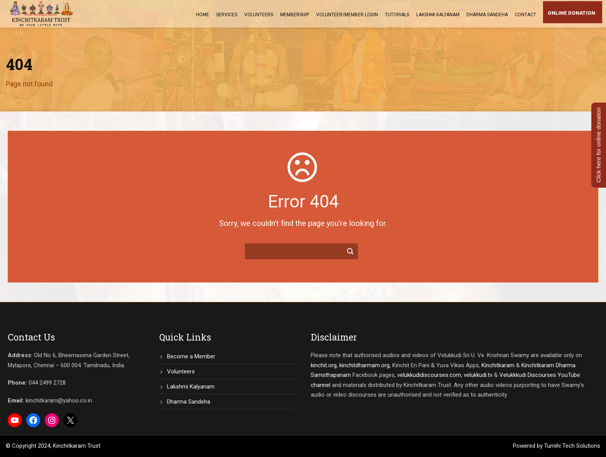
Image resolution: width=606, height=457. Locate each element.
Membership (294, 14)
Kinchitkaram (498, 365)
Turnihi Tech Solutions (572, 445)
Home (202, 14)
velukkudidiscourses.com (429, 374)
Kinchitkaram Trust (76, 445)
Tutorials (397, 14)
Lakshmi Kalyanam (438, 14)
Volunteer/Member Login (347, 14)
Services (226, 14)
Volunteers (258, 14)
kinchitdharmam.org (364, 365)
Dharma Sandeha (487, 14)
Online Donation (571, 13)
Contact (525, 14)
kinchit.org (324, 365)
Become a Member (191, 356)
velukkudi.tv (478, 374)
